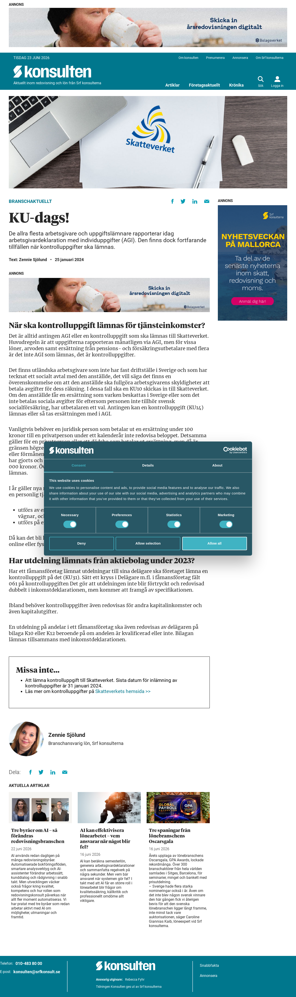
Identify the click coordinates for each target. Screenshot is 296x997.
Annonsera (240, 58)
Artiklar (172, 85)
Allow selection (147, 543)
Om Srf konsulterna (270, 58)
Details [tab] (148, 465)
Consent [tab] (79, 465)
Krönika (236, 85)
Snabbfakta (209, 965)
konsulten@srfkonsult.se (36, 971)
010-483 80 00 (28, 963)
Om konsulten (188, 58)
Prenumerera (215, 58)
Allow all (214, 543)
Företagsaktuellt (204, 85)
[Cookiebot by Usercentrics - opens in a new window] (227, 450)
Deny (81, 543)
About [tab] (217, 465)
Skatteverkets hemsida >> (123, 691)
